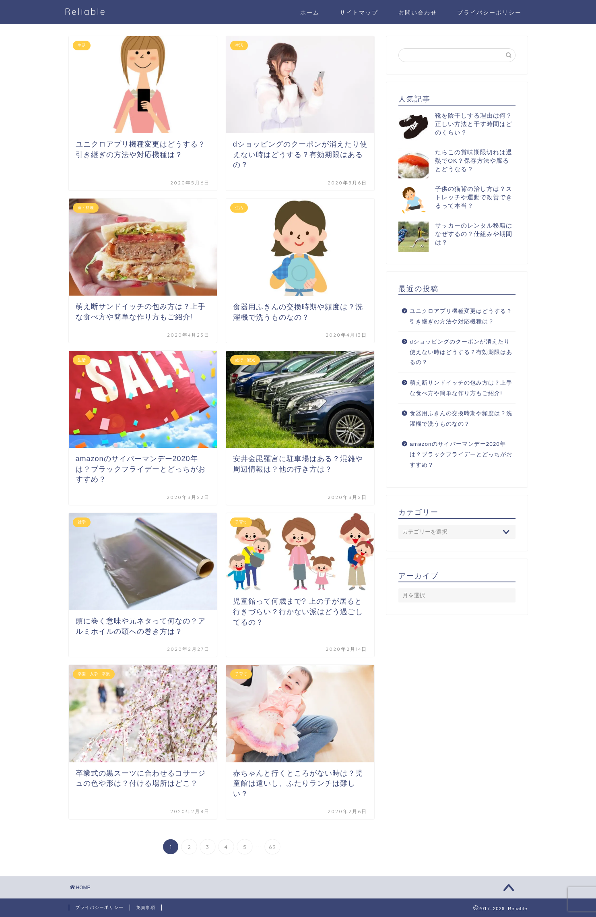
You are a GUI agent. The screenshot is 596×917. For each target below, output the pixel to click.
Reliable (85, 11)
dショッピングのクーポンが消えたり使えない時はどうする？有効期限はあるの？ (461, 352)
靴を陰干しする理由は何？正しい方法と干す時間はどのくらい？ (473, 124)
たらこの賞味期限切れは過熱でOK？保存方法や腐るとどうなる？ (473, 160)
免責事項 (145, 907)
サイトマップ (359, 12)
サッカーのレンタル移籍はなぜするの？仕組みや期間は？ (473, 234)
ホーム (310, 12)
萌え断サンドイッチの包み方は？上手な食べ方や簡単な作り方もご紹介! (461, 388)
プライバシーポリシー (489, 12)
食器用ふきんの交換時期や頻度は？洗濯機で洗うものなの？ (461, 418)
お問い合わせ (417, 12)
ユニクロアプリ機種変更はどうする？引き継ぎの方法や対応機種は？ (461, 316)
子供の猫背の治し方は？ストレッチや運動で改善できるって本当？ (473, 197)
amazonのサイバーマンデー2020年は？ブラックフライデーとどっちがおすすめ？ (461, 454)
